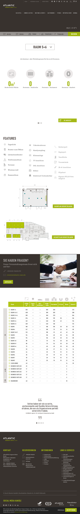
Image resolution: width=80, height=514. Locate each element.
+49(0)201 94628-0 (30, 455)
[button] (4, 116)
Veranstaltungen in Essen (68, 477)
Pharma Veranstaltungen (67, 458)
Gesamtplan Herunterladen (63, 243)
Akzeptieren (71, 510)
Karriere (46, 461)
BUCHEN (74, 34)
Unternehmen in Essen (69, 475)
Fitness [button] (59, 13)
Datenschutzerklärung (21, 512)
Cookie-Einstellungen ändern (69, 481)
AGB (45, 459)
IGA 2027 (65, 454)
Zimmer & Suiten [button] (29, 13)
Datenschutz (47, 456)
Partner (46, 464)
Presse (46, 462)
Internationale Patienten (67, 461)
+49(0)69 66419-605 (30, 467)
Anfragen (8, 288)
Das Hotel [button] (19, 13)
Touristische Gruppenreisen (67, 464)
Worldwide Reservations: (29, 464)
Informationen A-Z (68, 473)
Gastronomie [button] (52, 13)
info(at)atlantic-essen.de (10, 466)
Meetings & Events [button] (40, 13)
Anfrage (28, 461)
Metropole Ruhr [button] (67, 13)
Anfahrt (26, 1)
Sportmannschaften (68, 456)
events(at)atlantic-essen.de (16, 281)
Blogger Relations (68, 468)
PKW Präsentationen (69, 467)
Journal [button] (75, 13)
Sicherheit (66, 472)
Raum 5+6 (42, 47)
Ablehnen (61, 510)
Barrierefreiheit (67, 470)
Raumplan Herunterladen (63, 212)
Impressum (47, 454)
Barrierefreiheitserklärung (51, 457)
